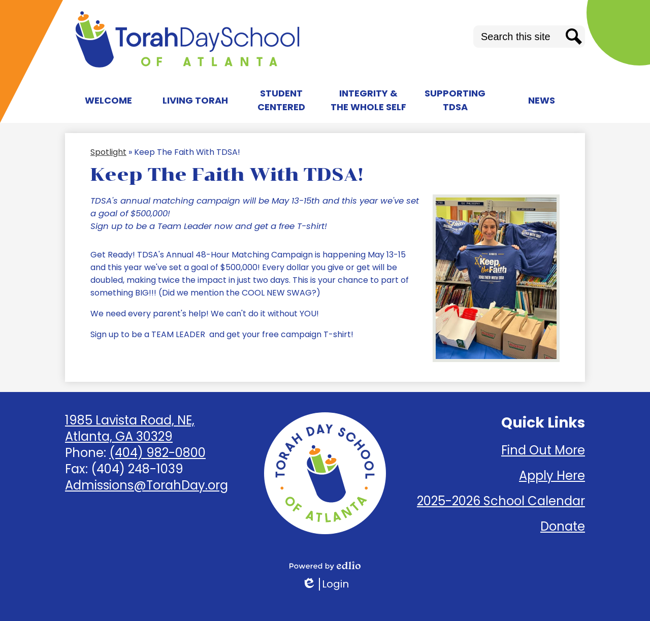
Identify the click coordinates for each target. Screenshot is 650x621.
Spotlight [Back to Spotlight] (108, 152)
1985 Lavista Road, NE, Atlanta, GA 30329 (129, 428)
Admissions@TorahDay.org (146, 485)
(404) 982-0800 (157, 452)
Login (325, 584)
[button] (108, 100)
